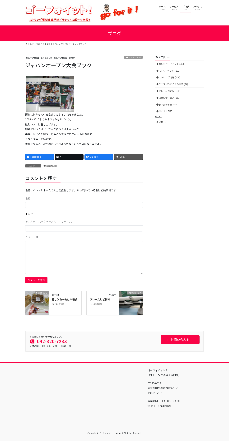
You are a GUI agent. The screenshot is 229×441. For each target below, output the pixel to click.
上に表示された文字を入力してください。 (49, 222)
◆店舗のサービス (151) (168, 97)
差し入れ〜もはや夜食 (65, 299)
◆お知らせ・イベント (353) (170, 63)
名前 (27, 198)
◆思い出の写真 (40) (166, 104)
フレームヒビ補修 (100, 299)
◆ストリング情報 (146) (168, 77)
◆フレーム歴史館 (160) (168, 91)
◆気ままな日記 (133, 57)
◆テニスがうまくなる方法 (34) (172, 84)
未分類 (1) (161, 121)
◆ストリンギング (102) (168, 70)
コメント (32, 237)
